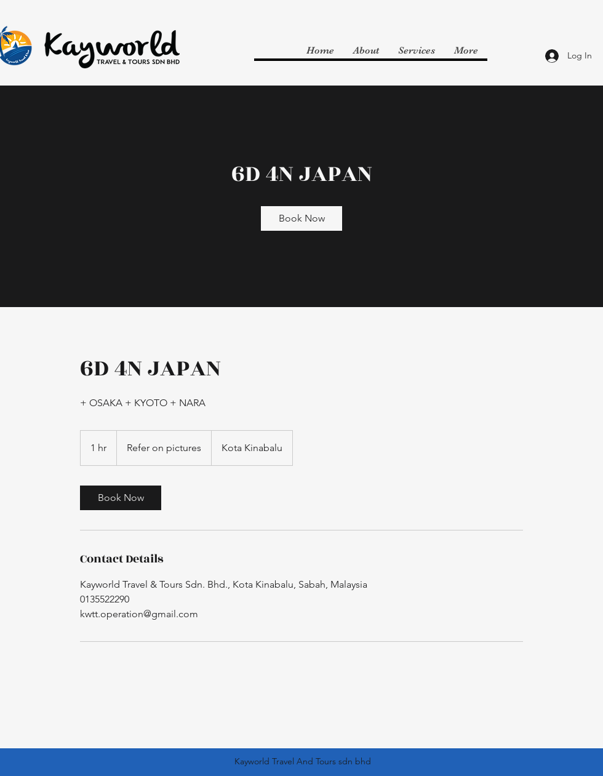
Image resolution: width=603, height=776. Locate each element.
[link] (301, 218)
